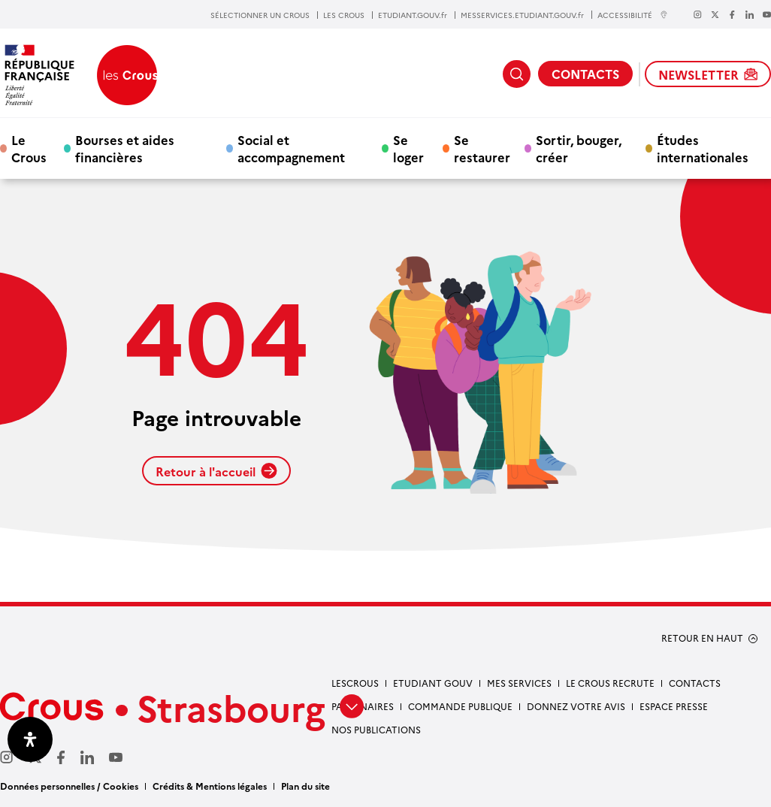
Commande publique (460, 706)
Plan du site (305, 785)
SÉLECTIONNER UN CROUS (260, 15)
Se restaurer (482, 148)
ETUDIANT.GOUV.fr (412, 15)
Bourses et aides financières (124, 148)
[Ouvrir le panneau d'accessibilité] (30, 739)
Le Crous (29, 148)
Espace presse (673, 706)
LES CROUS (343, 15)
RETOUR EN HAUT (702, 638)
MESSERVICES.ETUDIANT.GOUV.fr (522, 15)
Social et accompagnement (291, 148)
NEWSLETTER (707, 74)
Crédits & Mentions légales (210, 785)
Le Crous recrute (610, 682)
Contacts (695, 682)
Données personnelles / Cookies (69, 785)
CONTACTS (585, 73)
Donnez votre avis (576, 706)
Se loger (408, 148)
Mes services (519, 682)
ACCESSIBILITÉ (632, 15)
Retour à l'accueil (216, 471)
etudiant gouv (433, 682)
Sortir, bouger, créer (578, 148)
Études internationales (702, 148)
